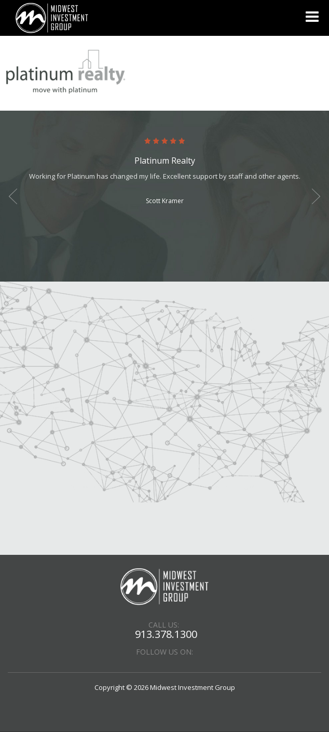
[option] (164, 172)
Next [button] (316, 196)
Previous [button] (13, 196)
